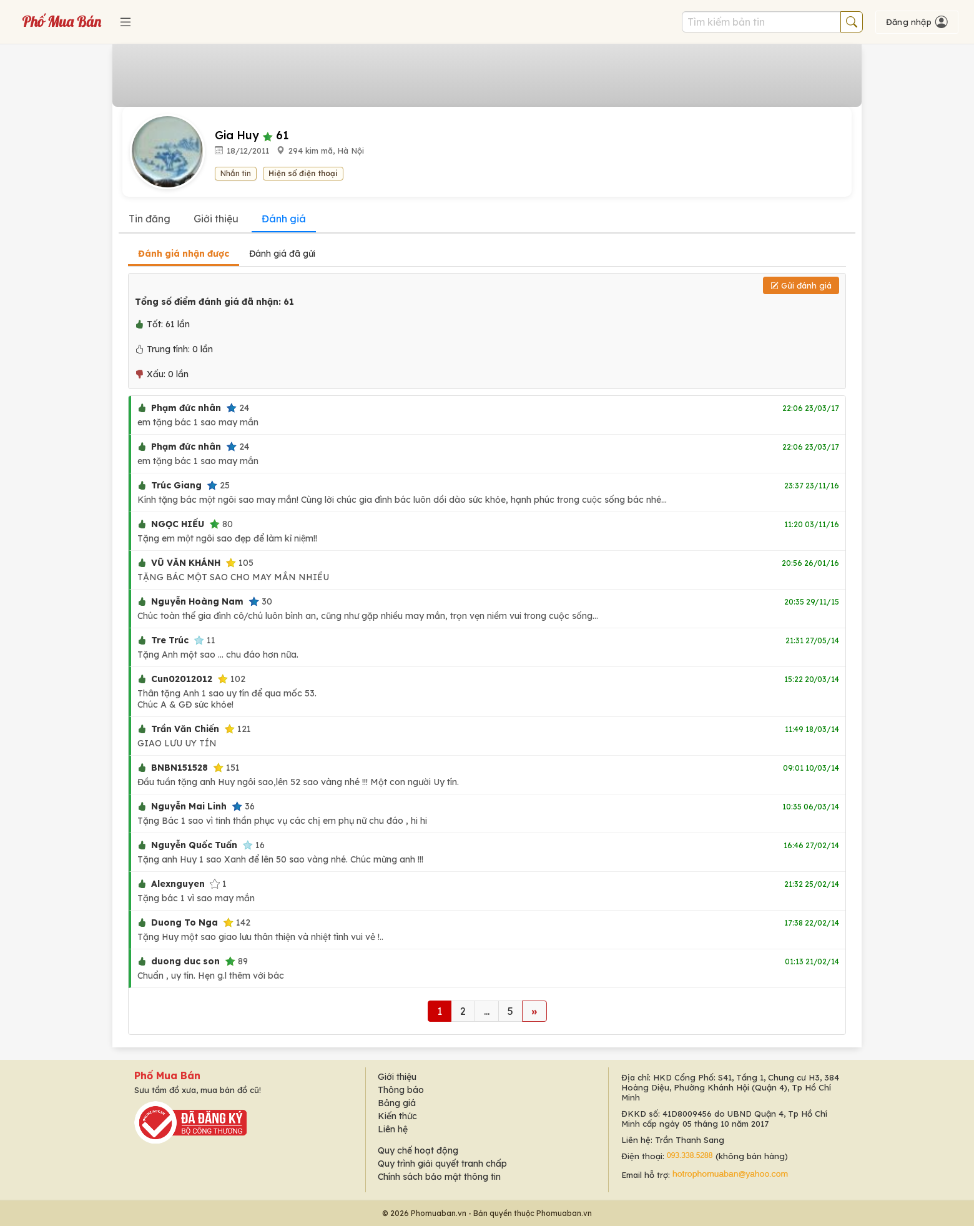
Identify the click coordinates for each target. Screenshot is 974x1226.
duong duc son (185, 961)
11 (204, 640)
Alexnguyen (178, 883)
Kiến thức (397, 1116)
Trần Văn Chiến (185, 728)
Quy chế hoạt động (418, 1150)
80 (221, 524)
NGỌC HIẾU (177, 524)
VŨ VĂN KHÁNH (185, 562)
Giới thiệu (216, 218)
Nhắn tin (235, 173)
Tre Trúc (170, 640)
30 (260, 601)
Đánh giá (284, 218)
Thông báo (401, 1089)
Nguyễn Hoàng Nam (197, 601)
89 (236, 961)
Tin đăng (149, 218)
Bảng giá (397, 1103)
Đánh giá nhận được (183, 253)
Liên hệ (393, 1129)
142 (236, 922)
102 (231, 679)
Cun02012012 (181, 679)
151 (226, 767)
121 (237, 728)
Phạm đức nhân (186, 407)
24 (237, 407)
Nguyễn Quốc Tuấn (194, 845)
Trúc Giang (176, 485)
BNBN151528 (179, 767)
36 (243, 806)
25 (218, 485)
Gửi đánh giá (801, 285)
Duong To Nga (184, 922)
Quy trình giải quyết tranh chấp (442, 1163)
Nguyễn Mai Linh (189, 806)
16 (253, 845)
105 (239, 562)
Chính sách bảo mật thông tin (439, 1176)
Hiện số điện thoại (303, 173)
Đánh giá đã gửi (282, 253)
